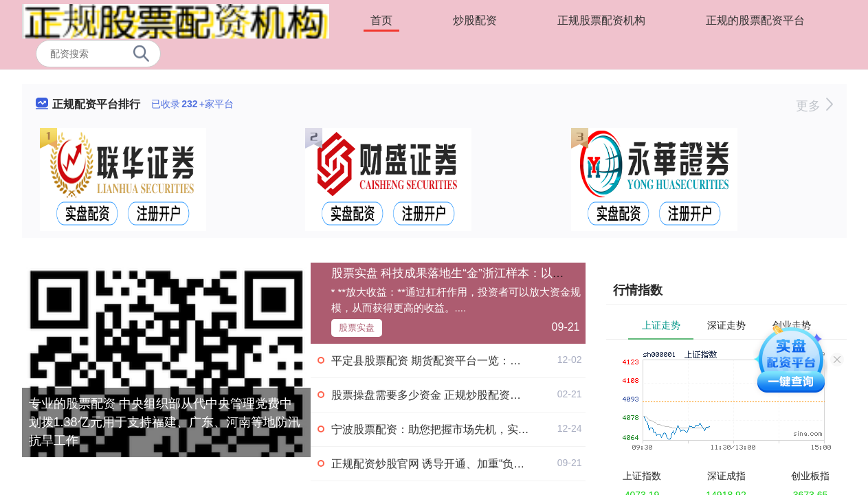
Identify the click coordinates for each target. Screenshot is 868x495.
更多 (814, 106)
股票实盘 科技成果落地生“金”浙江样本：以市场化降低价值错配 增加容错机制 (531, 273)
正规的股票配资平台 (755, 20)
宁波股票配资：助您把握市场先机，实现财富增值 (452, 429)
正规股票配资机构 (601, 20)
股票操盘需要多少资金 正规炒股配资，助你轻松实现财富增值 (481, 395)
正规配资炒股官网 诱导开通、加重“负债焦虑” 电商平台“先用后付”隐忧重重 (512, 464)
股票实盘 (357, 327)
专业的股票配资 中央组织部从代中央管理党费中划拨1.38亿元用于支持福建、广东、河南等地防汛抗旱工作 (164, 422)
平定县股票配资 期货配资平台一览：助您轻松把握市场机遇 (475, 360)
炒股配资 (475, 20)
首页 (381, 20)
